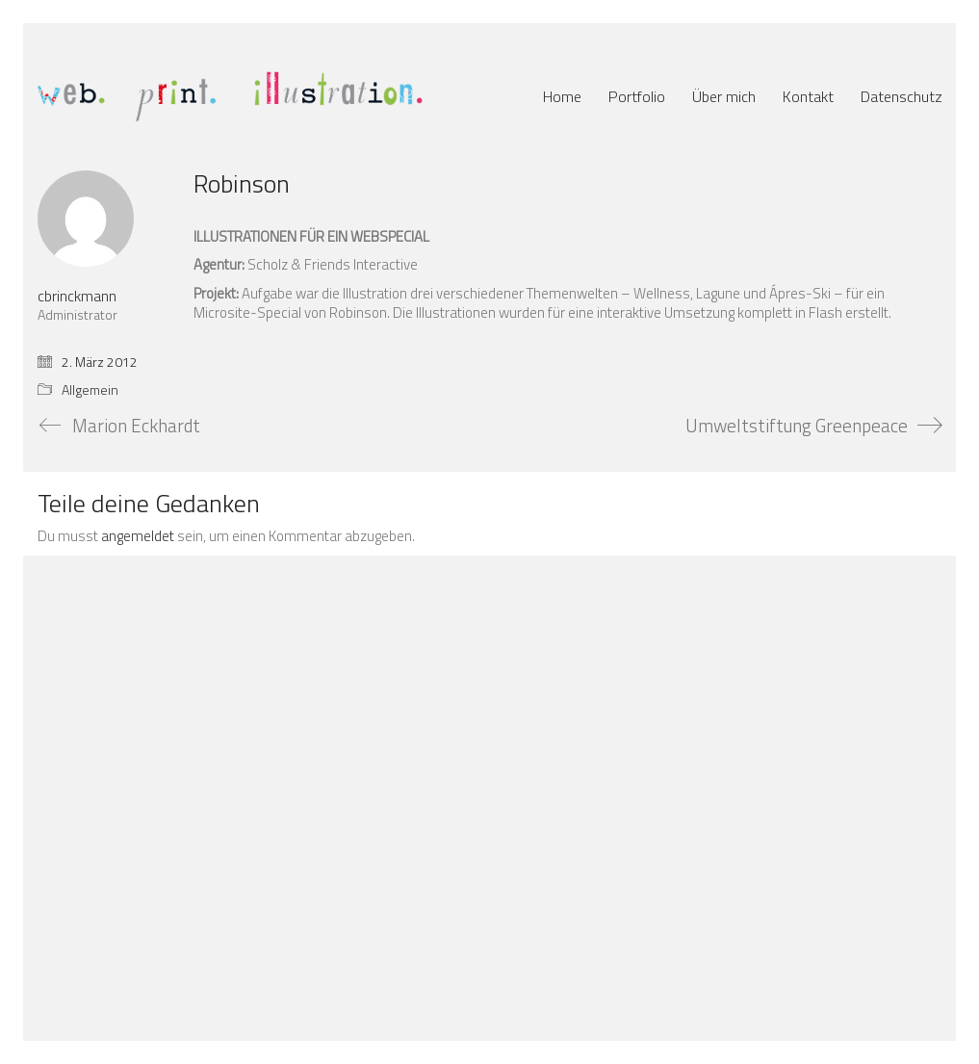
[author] (86, 218)
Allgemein (90, 390)
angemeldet (137, 536)
